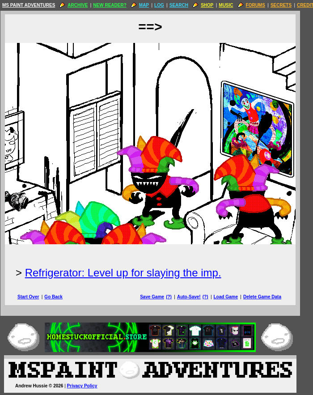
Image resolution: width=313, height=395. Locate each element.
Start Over (34, 296)
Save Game (158, 296)
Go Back (60, 296)
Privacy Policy (88, 385)
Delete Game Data (269, 296)
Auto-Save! (195, 296)
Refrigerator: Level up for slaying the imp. (129, 273)
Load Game (232, 296)
